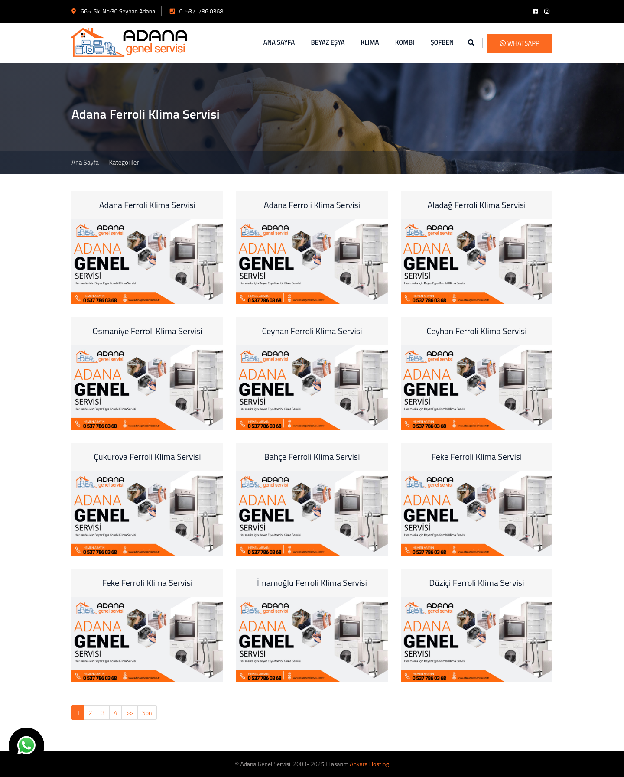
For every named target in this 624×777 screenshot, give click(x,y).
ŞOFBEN (442, 42)
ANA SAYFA (279, 42)
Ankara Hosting (369, 763)
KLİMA (370, 42)
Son (147, 712)
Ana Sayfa (85, 162)
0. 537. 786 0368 (197, 11)
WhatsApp (520, 43)
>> (129, 712)
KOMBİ (404, 42)
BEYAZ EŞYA (328, 42)
